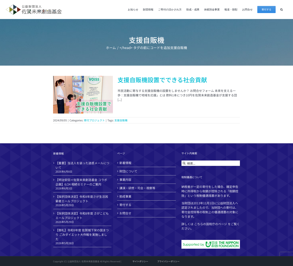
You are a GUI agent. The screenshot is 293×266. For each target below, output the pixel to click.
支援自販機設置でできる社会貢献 (162, 79)
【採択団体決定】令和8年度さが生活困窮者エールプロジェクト (81, 198)
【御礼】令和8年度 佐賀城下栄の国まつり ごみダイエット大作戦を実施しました (82, 234)
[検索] (184, 163)
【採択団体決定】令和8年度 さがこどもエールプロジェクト (82, 215)
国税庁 (210, 224)
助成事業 (125, 196)
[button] (281, 9)
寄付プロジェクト (94, 120)
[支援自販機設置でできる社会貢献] (83, 95)
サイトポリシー (140, 261)
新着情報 (125, 162)
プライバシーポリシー (168, 261)
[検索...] (210, 163)
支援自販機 (120, 120)
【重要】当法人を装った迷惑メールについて (82, 165)
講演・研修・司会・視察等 (137, 188)
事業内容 (125, 179)
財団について (128, 171)
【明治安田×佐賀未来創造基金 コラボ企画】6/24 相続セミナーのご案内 (81, 181)
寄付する (125, 204)
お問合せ (125, 213)
